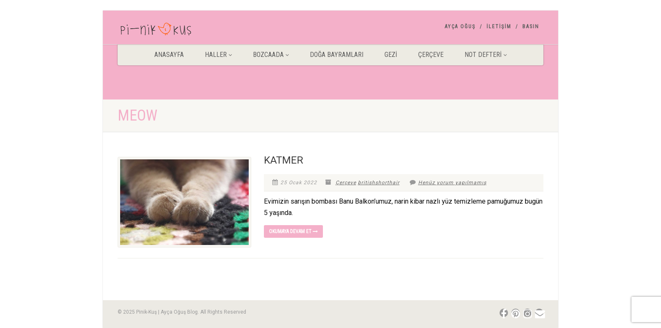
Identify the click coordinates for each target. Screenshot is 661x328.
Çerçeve (430, 55)
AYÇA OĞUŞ (460, 27)
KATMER (283, 160)
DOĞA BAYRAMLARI (336, 55)
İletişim (498, 27)
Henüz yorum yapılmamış (448, 183)
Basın (530, 27)
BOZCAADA (271, 55)
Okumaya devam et (293, 231)
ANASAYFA (169, 55)
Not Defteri (486, 55)
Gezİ (390, 55)
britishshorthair (379, 183)
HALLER (218, 55)
